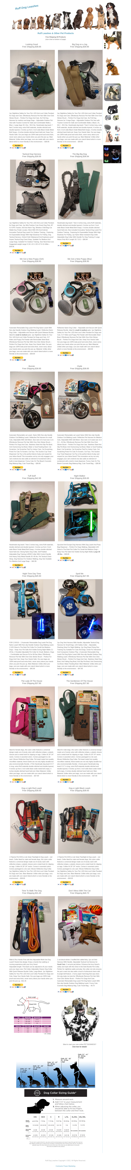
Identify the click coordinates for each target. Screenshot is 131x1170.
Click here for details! (79, 1047)
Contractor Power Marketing (65, 1166)
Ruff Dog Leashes (27, 7)
